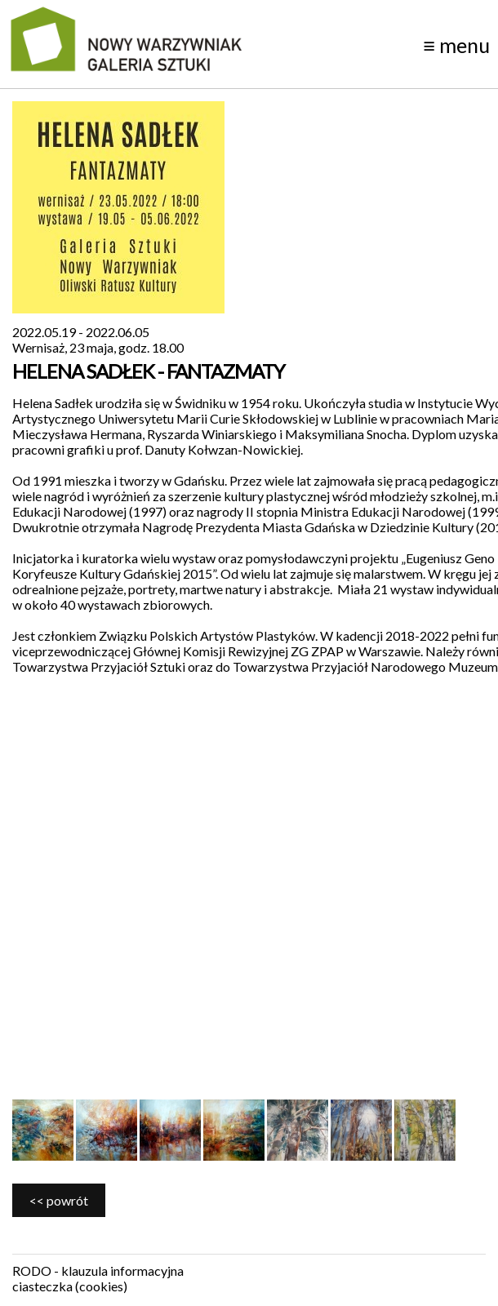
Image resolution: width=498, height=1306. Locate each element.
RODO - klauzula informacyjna (98, 1270)
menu (456, 45)
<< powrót (58, 1200)
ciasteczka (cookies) (69, 1286)
